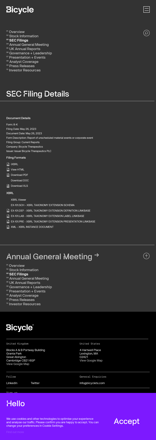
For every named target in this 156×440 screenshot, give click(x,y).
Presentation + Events (27, 57)
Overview (17, 31)
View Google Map (17, 364)
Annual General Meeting (29, 44)
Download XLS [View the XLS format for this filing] (19, 185)
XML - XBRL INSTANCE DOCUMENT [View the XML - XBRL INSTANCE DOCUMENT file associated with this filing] (32, 226)
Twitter (35, 383)
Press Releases (22, 65)
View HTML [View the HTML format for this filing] (17, 169)
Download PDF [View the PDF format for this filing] (19, 174)
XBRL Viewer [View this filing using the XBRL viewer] (18, 199)
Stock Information (23, 36)
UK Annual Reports (24, 48)
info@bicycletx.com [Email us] (92, 383)
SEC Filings (18, 40)
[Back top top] (146, 257)
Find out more (15, 432)
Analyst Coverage (23, 61)
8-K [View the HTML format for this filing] (15, 124)
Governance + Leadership (30, 53)
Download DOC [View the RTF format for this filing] (20, 180)
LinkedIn (11, 383)
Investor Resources (25, 70)
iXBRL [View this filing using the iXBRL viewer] (14, 164)
